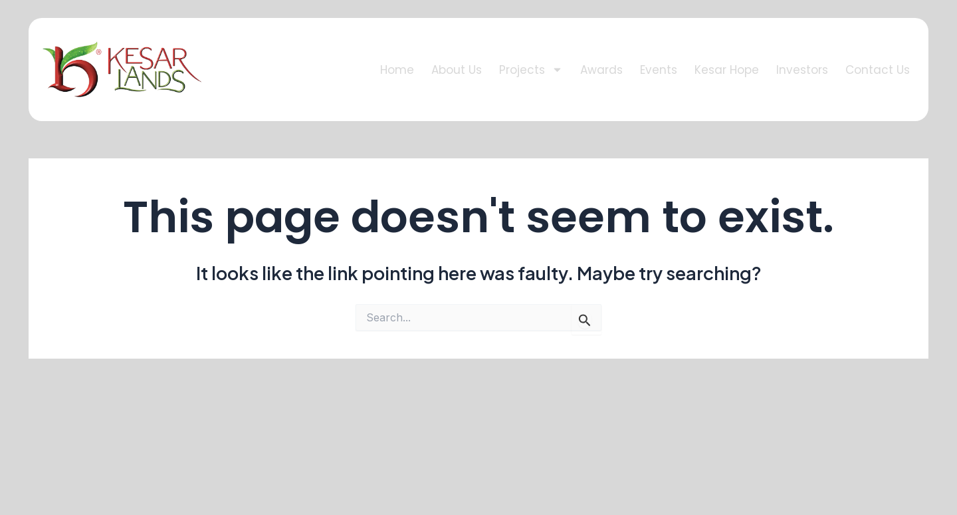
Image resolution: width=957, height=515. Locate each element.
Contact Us (877, 70)
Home (397, 70)
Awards (601, 70)
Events (658, 70)
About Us (456, 70)
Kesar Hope (726, 70)
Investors (802, 70)
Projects (531, 69)
